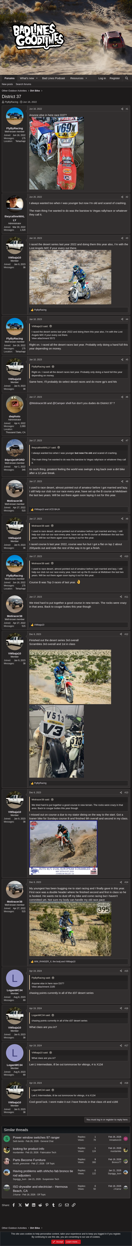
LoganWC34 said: (41, 1015)
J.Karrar (17, 1194)
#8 (127, 481)
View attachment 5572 (43, 338)
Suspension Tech (51, 1179)
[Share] (122, 109)
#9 (127, 519)
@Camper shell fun (64, 403)
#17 (126, 1045)
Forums (10, 78)
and (47, 509)
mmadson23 (115, 1140)
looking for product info (28, 1149)
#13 (126, 792)
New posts (7, 84)
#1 (127, 109)
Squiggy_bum (19, 1179)
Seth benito (18, 1141)
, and (54, 961)
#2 (127, 197)
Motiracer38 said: (41, 525)
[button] (36, 78)
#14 (126, 882)
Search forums (23, 84)
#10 (126, 556)
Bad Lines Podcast (53, 78)
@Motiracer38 (37, 403)
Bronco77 (116, 1162)
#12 (126, 634)
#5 (127, 359)
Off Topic (50, 1163)
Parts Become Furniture (29, 1160)
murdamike (18, 1152)
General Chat (46, 1141)
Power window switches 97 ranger (36, 1137)
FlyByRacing (11, 102)
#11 (126, 597)
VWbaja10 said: (40, 326)
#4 (127, 319)
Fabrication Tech (48, 1152)
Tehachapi (20, 141)
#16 (126, 1008)
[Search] (126, 78)
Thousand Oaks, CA (15, 432)
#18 (126, 1083)
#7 (127, 440)
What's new (27, 78)
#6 (127, 397)
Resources (76, 78)
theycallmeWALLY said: (44, 447)
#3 (127, 238)
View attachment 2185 (43, 986)
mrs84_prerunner (21, 1163)
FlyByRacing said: (41, 366)
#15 (126, 971)
